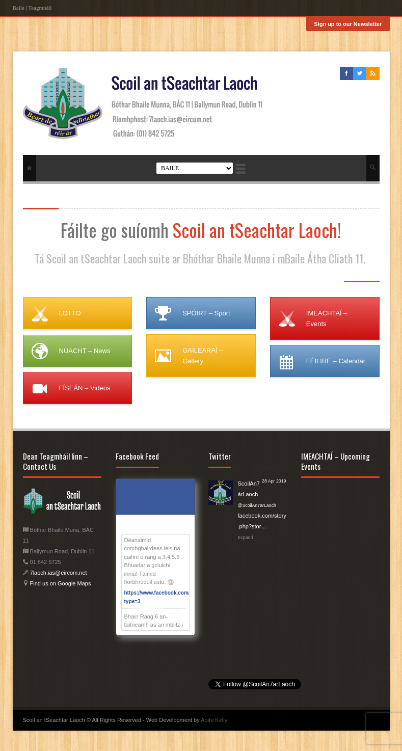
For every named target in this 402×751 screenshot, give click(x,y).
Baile (18, 8)
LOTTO (70, 313)
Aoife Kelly (214, 720)
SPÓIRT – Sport (206, 313)
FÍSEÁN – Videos (85, 388)
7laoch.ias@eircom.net (58, 573)
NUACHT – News (85, 351)
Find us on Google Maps (60, 583)
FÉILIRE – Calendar (335, 361)
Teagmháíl (39, 8)
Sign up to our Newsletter (348, 24)
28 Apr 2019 (274, 481)
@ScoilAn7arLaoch (257, 505)
